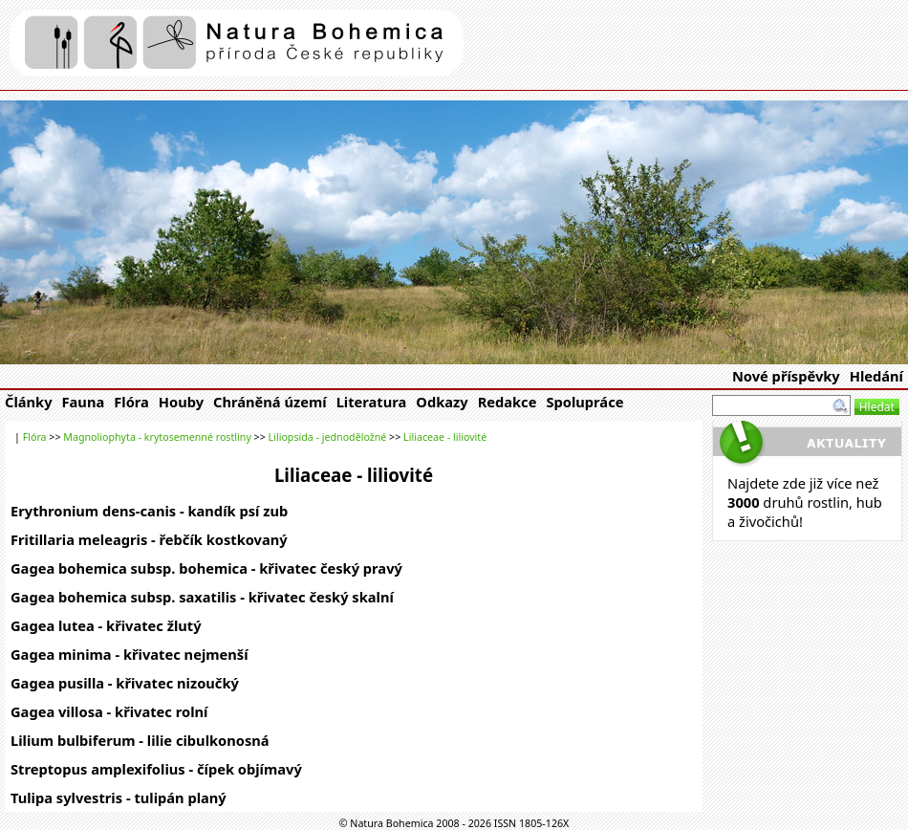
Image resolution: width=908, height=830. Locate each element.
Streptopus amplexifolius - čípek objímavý (156, 768)
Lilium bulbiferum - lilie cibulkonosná (140, 740)
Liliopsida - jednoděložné (328, 437)
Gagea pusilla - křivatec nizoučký (125, 682)
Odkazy (441, 401)
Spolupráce (584, 401)
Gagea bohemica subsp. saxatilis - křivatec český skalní (202, 596)
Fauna (83, 401)
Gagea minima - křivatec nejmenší (130, 654)
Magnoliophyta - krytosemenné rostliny (157, 437)
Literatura (371, 401)
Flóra (131, 401)
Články (29, 401)
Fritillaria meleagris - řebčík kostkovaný (149, 539)
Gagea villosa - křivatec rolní (109, 711)
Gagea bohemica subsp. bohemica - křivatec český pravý (206, 568)
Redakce (507, 401)
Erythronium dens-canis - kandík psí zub (149, 510)
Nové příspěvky (786, 375)
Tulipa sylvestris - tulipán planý (119, 797)
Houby (181, 401)
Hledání (876, 375)
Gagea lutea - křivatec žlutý (106, 625)
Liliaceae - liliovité (444, 437)
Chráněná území (270, 401)
